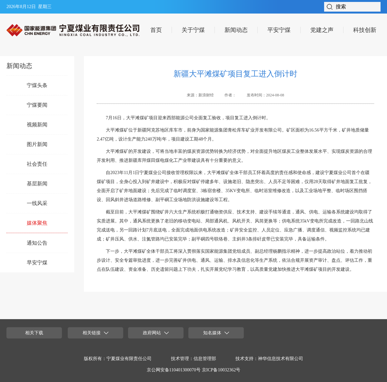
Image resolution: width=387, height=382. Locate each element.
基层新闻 (37, 183)
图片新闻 (37, 144)
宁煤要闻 (37, 105)
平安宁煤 (279, 30)
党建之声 (321, 30)
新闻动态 (236, 30)
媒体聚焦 (37, 223)
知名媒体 (216, 332)
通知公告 (37, 243)
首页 (156, 30)
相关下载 (34, 332)
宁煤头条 (37, 85)
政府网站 (156, 332)
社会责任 (37, 164)
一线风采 (37, 203)
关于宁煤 (193, 30)
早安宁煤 (37, 262)
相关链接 (95, 332)
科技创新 (364, 30)
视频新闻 (37, 124)
